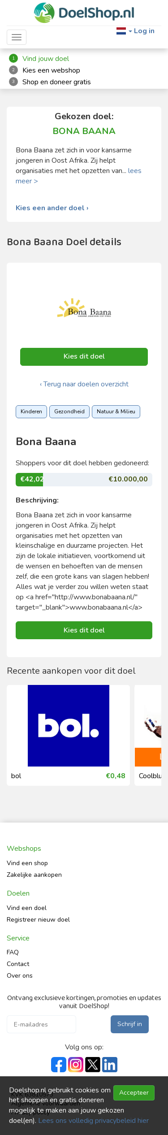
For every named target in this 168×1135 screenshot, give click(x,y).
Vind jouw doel (45, 59)
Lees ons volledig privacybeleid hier (93, 1121)
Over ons (20, 975)
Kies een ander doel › (52, 208)
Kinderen (31, 411)
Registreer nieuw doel (38, 919)
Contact (18, 964)
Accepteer (134, 1092)
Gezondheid (69, 411)
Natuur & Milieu (116, 411)
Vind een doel (27, 908)
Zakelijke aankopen (34, 875)
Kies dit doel (84, 356)
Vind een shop (27, 863)
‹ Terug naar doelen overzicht (84, 384)
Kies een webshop (51, 70)
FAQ (13, 952)
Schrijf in (129, 1024)
